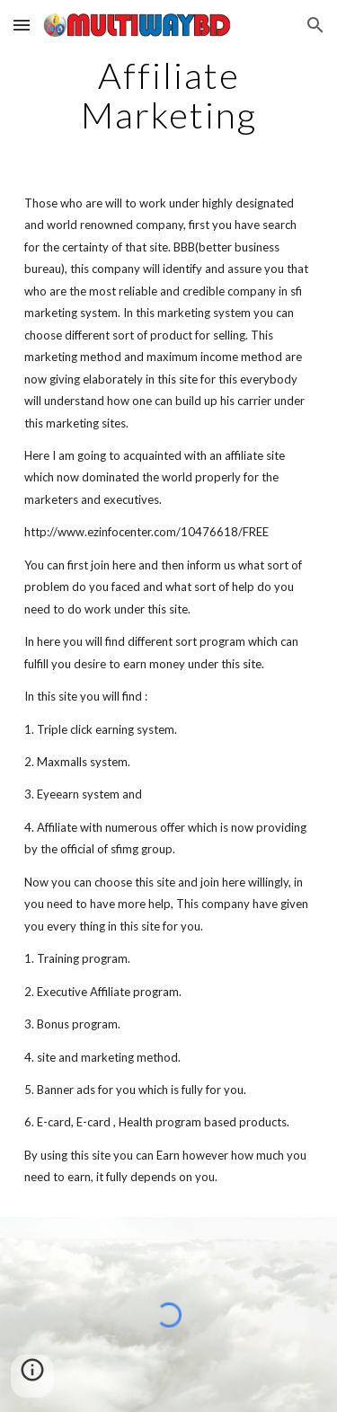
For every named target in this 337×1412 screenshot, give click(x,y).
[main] (169, 95)
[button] (21, 24)
